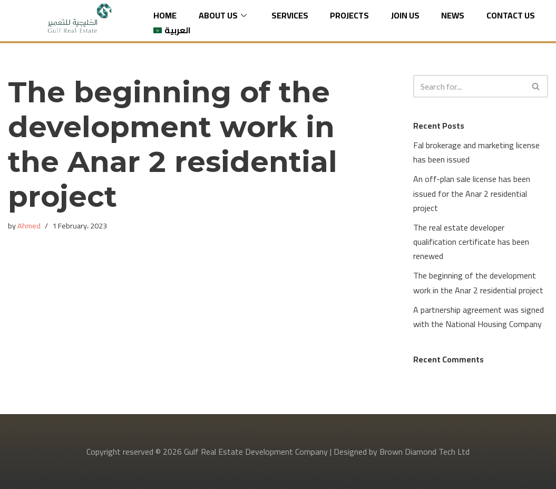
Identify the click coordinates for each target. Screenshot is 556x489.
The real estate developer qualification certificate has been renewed (471, 241)
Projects (349, 15)
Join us (405, 15)
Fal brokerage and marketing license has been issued (476, 152)
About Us (224, 15)
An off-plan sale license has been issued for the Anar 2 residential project (471, 193)
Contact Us (510, 15)
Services (289, 15)
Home (165, 15)
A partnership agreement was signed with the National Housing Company (478, 317)
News (452, 15)
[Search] (469, 86)
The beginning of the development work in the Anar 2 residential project (478, 282)
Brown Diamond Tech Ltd (424, 451)
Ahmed (29, 225)
